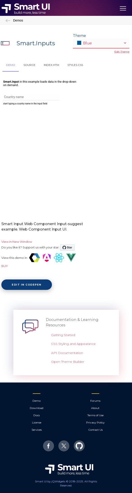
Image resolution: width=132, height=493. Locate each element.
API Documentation (67, 353)
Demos (14, 20)
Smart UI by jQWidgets (50, 481)
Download (36, 408)
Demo (36, 400)
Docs (36, 415)
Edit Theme (121, 51)
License (36, 422)
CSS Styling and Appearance (73, 344)
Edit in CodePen (27, 284)
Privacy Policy (95, 422)
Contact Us (95, 429)
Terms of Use (95, 415)
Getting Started (63, 335)
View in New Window (16, 241)
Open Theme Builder (67, 362)
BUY (4, 266)
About (95, 408)
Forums (95, 400)
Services (37, 429)
